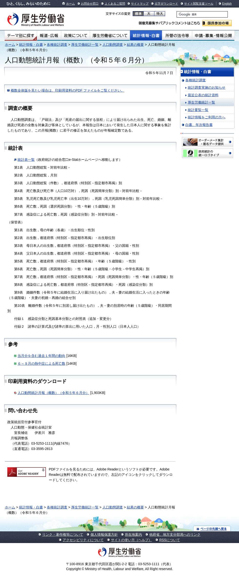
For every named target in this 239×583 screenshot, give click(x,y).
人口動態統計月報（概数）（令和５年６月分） (53, 393)
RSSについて (169, 540)
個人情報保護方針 (104, 534)
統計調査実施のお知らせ (206, 87)
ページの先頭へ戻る (212, 528)
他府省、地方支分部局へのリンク (174, 534)
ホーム (70, 3)
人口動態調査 (112, 45)
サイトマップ (140, 3)
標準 (138, 13)
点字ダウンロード (166, 3)
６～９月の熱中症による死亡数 (41, 363)
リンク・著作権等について (62, 534)
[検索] (202, 14)
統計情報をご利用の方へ (206, 117)
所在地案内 (133, 534)
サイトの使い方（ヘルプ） (131, 540)
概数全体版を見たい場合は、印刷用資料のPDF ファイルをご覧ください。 (67, 90)
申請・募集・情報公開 (213, 35)
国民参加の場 (217, 23)
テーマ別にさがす (20, 35)
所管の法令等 (177, 35)
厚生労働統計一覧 (85, 45)
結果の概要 (135, 45)
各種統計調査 (57, 45)
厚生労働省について (110, 35)
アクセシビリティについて (83, 540)
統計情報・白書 (146, 35)
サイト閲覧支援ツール (198, 3)
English (227, 3)
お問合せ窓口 (90, 3)
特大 (159, 13)
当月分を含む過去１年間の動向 (41, 356)
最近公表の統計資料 (203, 95)
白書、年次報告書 (199, 125)
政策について (75, 35)
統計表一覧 (26, 160)
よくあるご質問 (115, 3)
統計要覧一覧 (198, 110)
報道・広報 (49, 35)
